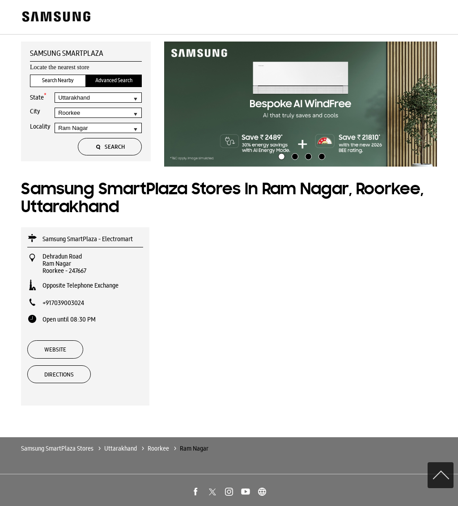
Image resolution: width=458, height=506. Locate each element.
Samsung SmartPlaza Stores (58, 448)
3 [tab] (307, 155)
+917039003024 (63, 303)
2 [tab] (294, 155)
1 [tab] (280, 155)
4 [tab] (320, 155)
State (38, 96)
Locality (40, 126)
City (35, 111)
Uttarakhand (120, 448)
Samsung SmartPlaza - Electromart (87, 239)
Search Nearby (58, 80)
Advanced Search (113, 80)
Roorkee (158, 448)
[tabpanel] (300, 104)
